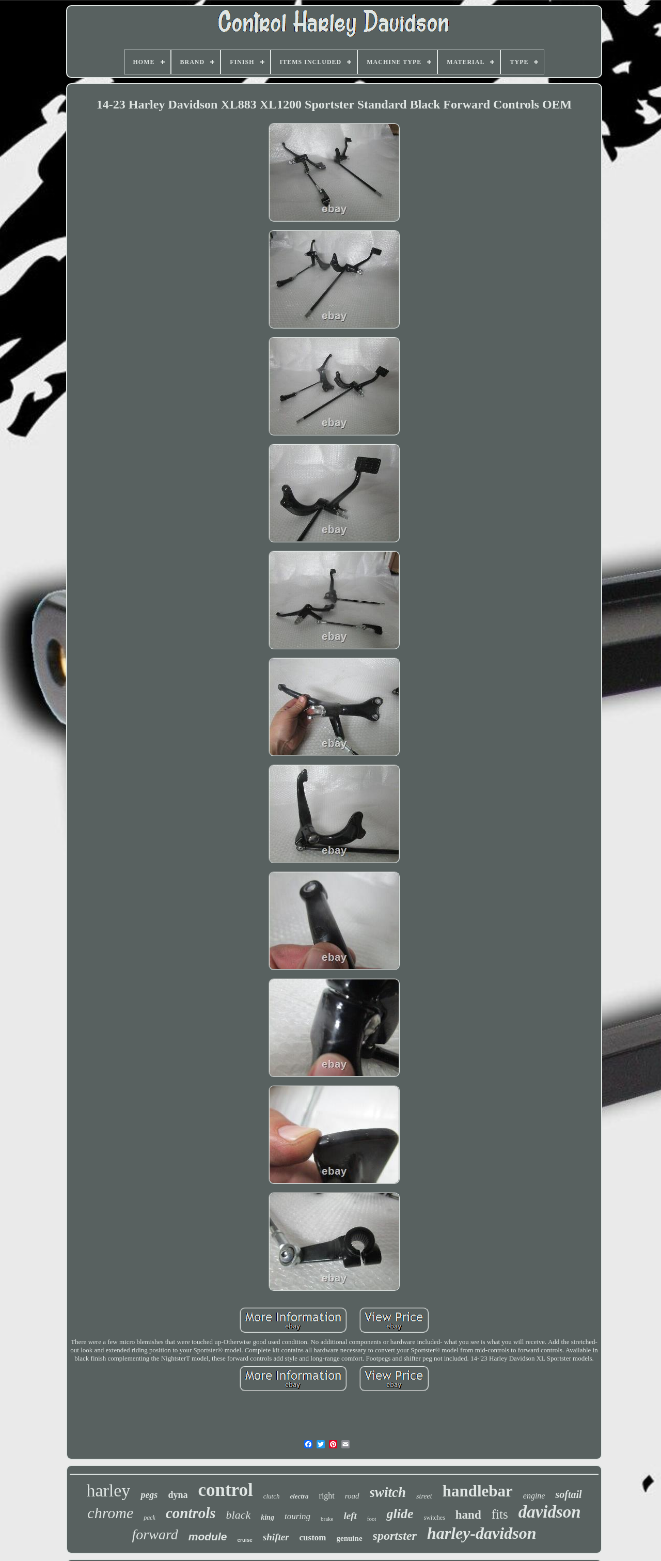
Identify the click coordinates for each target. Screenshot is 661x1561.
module (207, 1536)
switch (388, 1492)
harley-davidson (482, 1533)
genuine (350, 1538)
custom (313, 1537)
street (424, 1496)
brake (327, 1519)
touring (297, 1516)
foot (371, 1519)
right (327, 1495)
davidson (549, 1512)
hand (468, 1514)
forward (155, 1534)
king (267, 1517)
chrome (110, 1512)
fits (500, 1514)
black (238, 1514)
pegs (149, 1495)
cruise (244, 1540)
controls (191, 1513)
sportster (395, 1535)
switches (434, 1517)
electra (299, 1496)
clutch (271, 1496)
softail (568, 1494)
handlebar (478, 1491)
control (225, 1490)
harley (108, 1490)
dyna (177, 1495)
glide (399, 1513)
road (352, 1496)
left (349, 1515)
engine (534, 1495)
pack (149, 1517)
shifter (276, 1537)
